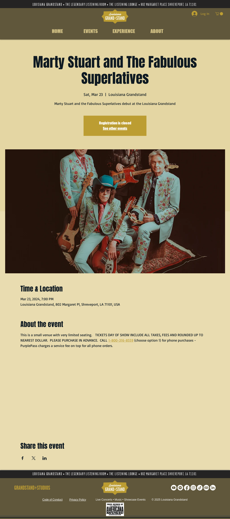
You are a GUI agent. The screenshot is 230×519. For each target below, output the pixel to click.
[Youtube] (174, 487)
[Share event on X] (33, 458)
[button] (219, 13)
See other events (115, 128)
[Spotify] (180, 487)
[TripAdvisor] (206, 487)
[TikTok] (200, 487)
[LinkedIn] (213, 487)
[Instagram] (193, 487)
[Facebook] (187, 487)
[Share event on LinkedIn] (44, 458)
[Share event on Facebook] (22, 458)
